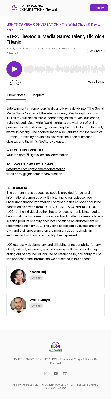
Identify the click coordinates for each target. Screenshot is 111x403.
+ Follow (99, 7)
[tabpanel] (55, 185)
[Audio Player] (64, 68)
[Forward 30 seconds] (18, 82)
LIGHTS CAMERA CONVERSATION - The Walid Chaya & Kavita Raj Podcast (39, 8)
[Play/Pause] (14, 69)
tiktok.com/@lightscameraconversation (34, 174)
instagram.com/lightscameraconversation (35, 169)
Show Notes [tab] (16, 95)
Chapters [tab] (37, 95)
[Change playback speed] (26, 82)
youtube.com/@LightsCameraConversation (37, 155)
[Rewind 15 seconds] (11, 82)
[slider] (64, 69)
